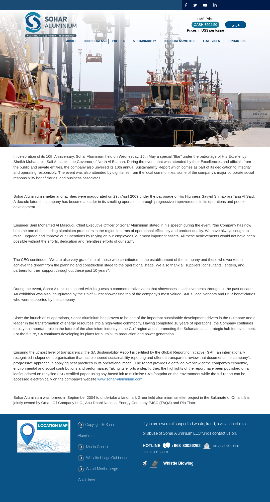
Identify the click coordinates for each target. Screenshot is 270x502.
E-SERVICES (211, 41)
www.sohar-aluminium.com (119, 379)
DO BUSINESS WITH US (179, 41)
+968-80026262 (186, 446)
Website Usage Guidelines (107, 458)
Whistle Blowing (178, 464)
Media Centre (97, 447)
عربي (235, 25)
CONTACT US (236, 41)
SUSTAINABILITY (144, 41)
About (71, 41)
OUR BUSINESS (94, 41)
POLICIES (118, 41)
